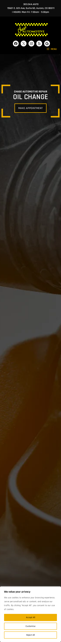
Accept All (30, 617)
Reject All (30, 635)
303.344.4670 (31, 4)
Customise (30, 626)
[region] (30, 614)
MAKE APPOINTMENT (30, 108)
